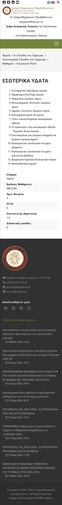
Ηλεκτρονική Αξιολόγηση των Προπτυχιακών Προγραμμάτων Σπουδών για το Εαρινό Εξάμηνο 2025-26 (31, 355)
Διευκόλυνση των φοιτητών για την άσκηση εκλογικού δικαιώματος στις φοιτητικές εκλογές (29, 334)
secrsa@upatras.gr (14, 291)
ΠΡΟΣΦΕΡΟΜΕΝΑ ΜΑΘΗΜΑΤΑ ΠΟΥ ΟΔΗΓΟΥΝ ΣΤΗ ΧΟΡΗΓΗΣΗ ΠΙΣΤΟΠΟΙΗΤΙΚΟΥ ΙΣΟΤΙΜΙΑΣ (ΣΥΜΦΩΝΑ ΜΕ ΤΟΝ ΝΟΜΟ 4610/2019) (30, 375)
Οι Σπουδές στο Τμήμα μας (28, 55)
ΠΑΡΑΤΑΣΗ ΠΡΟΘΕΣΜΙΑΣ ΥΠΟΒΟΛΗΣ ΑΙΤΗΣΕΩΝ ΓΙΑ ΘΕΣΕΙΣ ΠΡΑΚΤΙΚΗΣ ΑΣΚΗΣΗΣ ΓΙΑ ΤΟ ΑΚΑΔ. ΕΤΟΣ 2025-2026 (28, 468)
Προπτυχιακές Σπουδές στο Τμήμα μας (24, 59)
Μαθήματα (8, 63)
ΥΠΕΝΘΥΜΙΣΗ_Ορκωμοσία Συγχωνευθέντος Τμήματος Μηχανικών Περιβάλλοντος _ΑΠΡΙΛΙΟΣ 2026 (28, 430)
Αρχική (6, 55)
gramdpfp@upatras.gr (16, 287)
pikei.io (49, 498)
